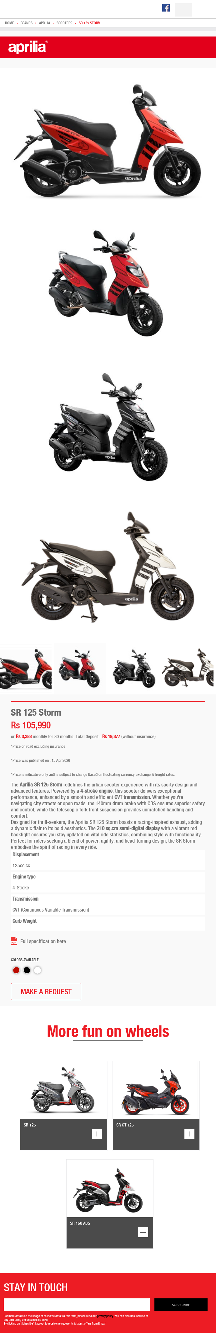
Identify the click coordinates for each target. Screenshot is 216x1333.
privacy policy (105, 1316)
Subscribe (181, 1305)
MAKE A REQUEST (46, 991)
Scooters (64, 23)
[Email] (77, 1304)
